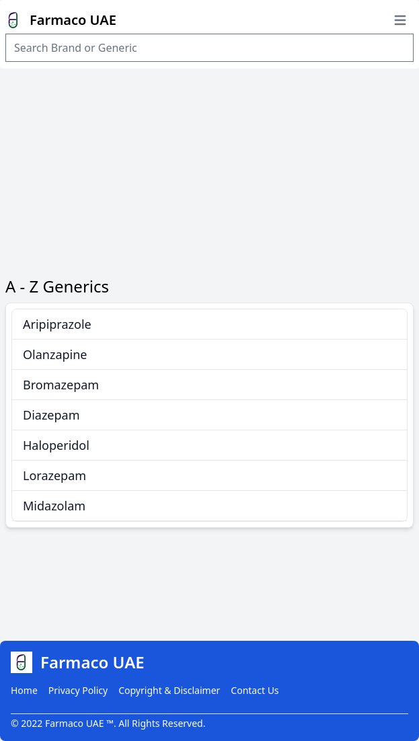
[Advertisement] (209, 169)
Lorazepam (54, 475)
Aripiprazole (57, 324)
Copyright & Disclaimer (169, 690)
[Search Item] (209, 48)
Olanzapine (55, 354)
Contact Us (254, 690)
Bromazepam (61, 385)
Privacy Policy (78, 690)
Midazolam (54, 506)
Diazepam (51, 415)
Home (24, 690)
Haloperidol (56, 445)
